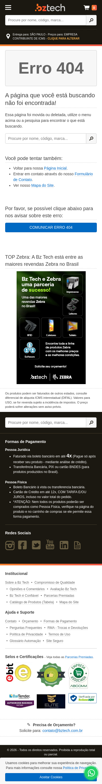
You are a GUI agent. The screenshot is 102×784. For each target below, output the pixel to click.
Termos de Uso (59, 634)
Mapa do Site (42, 185)
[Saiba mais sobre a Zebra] (51, 327)
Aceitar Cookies (50, 777)
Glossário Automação (25, 641)
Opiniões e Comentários (27, 589)
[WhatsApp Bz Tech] (91, 773)
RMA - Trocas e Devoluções (67, 628)
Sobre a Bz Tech (17, 582)
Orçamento (30, 621)
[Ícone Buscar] (91, 20)
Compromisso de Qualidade (55, 582)
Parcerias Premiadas (59, 596)
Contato (11, 621)
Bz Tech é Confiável (24, 596)
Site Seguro (54, 641)
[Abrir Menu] (11, 7)
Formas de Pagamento (60, 621)
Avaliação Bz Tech (63, 589)
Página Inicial (55, 168)
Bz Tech (50, 7)
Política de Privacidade (26, 634)
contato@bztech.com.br (62, 730)
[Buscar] (45, 20)
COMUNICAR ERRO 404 (51, 227)
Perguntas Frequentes (26, 628)
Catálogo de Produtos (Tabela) (32, 602)
